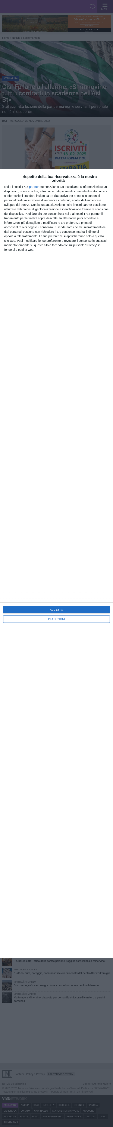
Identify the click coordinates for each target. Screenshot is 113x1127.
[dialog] (56, 563)
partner (34, 186)
